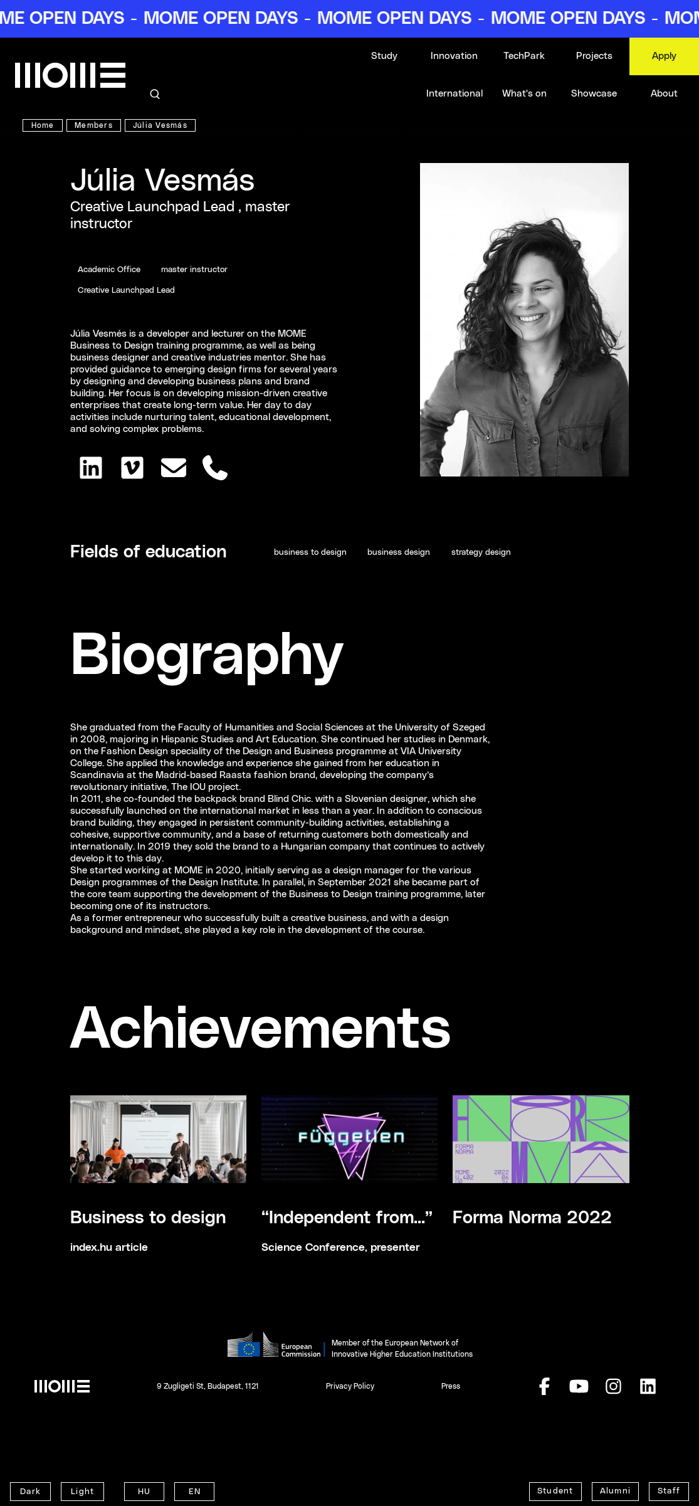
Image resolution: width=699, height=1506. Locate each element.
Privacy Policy (350, 1386)
